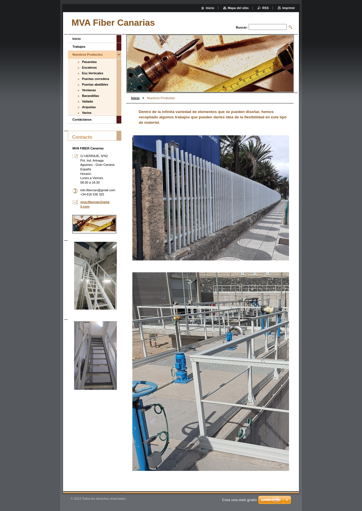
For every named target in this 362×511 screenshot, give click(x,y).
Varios (87, 112)
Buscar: (242, 27)
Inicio (135, 98)
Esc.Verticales (92, 73)
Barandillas (90, 95)
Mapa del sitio (238, 8)
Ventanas (89, 90)
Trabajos (78, 46)
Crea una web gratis (239, 500)
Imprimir (288, 8)
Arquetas (89, 107)
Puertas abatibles (95, 84)
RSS (265, 8)
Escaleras (89, 67)
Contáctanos (82, 119)
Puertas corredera (95, 79)
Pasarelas (89, 62)
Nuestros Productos (87, 54)
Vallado (87, 101)
